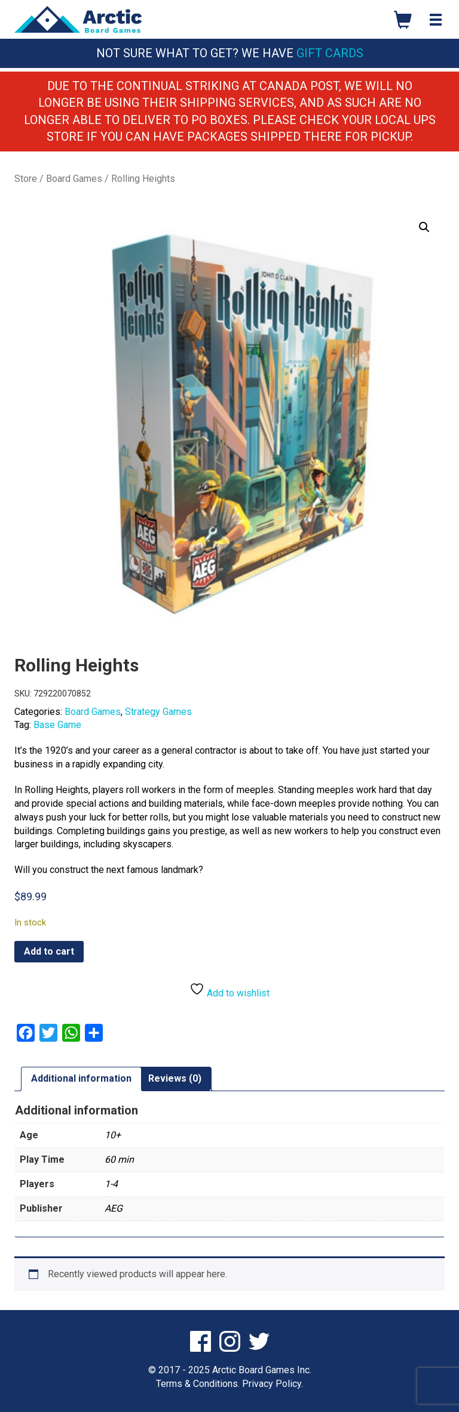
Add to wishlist (229, 990)
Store (25, 178)
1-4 (111, 1184)
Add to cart (49, 951)
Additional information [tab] (81, 1078)
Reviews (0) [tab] (174, 1078)
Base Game (57, 724)
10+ (113, 1135)
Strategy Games (158, 711)
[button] (424, 227)
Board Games (74, 178)
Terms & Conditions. (198, 1383)
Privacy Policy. (272, 1383)
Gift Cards (329, 53)
